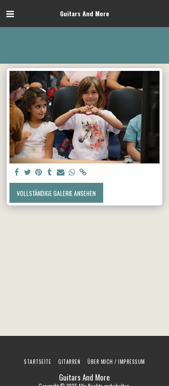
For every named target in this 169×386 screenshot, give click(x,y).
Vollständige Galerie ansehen (56, 193)
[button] (10, 13)
